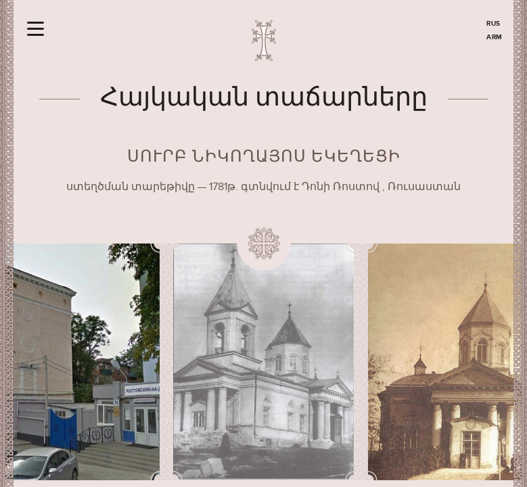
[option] (263, 362)
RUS (493, 23)
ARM (494, 37)
